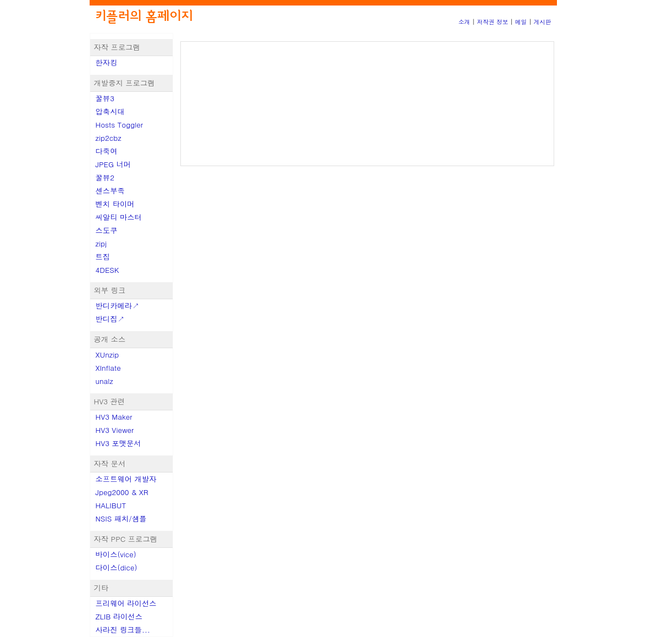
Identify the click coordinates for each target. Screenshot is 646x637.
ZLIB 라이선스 (119, 616)
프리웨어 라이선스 (126, 603)
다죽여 (107, 151)
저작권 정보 (492, 22)
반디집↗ (110, 319)
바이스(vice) (116, 554)
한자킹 (107, 62)
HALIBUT (111, 505)
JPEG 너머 (113, 164)
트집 (103, 256)
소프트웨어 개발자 (126, 479)
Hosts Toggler (119, 124)
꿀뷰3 (105, 98)
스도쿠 (107, 230)
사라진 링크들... (123, 629)
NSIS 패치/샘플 (121, 518)
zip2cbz (109, 138)
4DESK (107, 270)
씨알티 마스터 (119, 217)
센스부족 (110, 190)
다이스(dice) (116, 567)
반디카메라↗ (118, 305)
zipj (101, 243)
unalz (104, 381)
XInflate (108, 368)
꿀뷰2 (105, 177)
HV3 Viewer (115, 430)
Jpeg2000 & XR (122, 492)
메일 (521, 22)
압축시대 (110, 111)
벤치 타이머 (115, 204)
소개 (464, 22)
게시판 (542, 22)
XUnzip (107, 354)
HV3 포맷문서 (118, 443)
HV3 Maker (114, 416)
